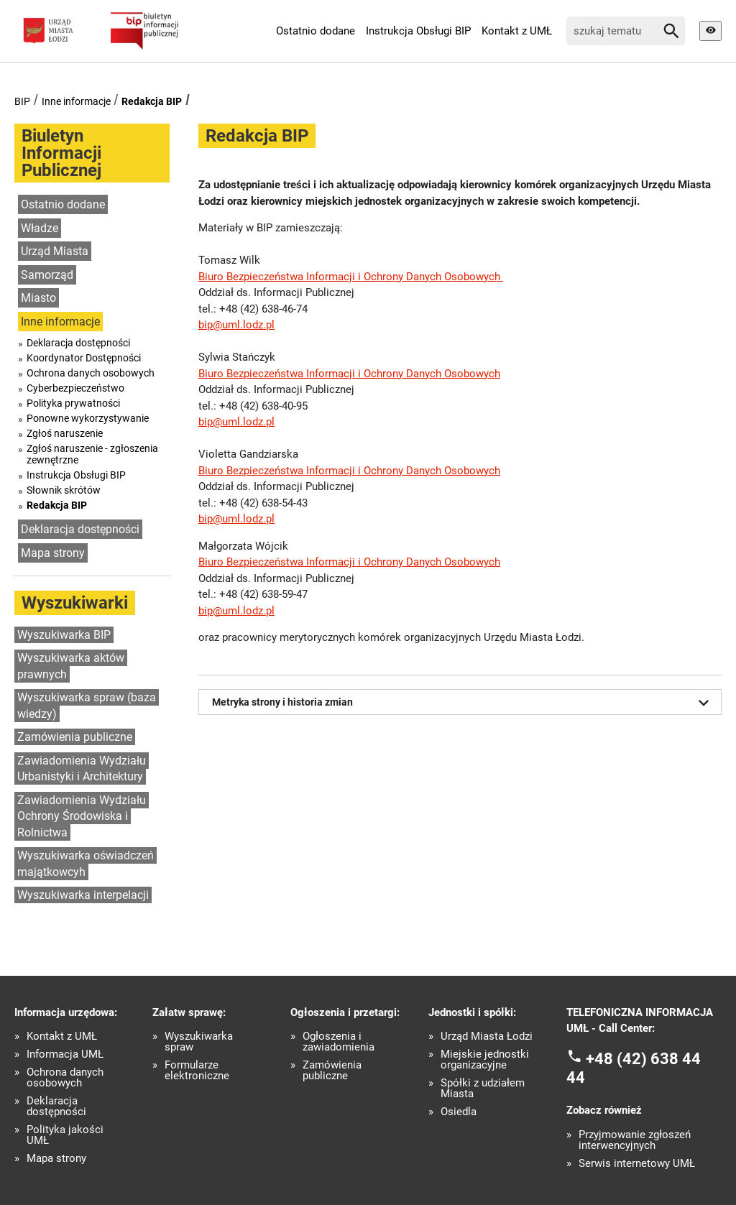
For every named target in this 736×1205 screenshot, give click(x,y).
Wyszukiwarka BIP (64, 635)
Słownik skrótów (64, 490)
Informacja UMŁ (65, 1054)
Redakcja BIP (151, 101)
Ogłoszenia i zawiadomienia (338, 1042)
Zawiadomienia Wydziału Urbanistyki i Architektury (81, 769)
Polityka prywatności (73, 403)
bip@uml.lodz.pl (236, 324)
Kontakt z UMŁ (517, 30)
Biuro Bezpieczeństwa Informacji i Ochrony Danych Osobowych (350, 276)
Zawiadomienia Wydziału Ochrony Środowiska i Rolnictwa (81, 816)
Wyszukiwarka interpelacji (83, 895)
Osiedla (459, 1112)
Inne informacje (76, 101)
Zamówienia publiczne (74, 737)
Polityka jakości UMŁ (65, 1135)
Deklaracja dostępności (78, 342)
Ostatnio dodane (315, 30)
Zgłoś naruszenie (65, 433)
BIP (22, 101)
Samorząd (47, 275)
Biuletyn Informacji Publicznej (61, 153)
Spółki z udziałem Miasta (483, 1088)
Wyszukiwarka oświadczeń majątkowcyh (85, 864)
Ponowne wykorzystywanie (88, 418)
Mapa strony (53, 553)
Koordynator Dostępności (84, 358)
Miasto (38, 298)
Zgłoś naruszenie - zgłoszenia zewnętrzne (92, 454)
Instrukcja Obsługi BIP (418, 30)
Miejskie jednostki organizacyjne (485, 1060)
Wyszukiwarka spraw (199, 1042)
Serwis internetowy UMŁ (637, 1163)
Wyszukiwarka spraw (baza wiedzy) (86, 706)
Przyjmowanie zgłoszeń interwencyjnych (635, 1140)
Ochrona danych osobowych (91, 373)
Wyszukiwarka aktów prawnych (70, 666)
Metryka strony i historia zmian (463, 703)
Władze (39, 228)
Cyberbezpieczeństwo (75, 388)
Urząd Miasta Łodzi (487, 1036)
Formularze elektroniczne (197, 1070)
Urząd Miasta (54, 251)
